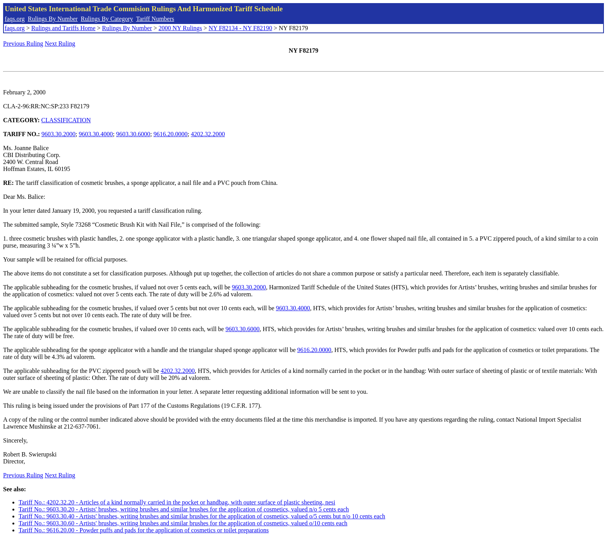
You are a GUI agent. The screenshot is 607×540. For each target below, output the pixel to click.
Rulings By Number (53, 18)
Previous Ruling (23, 43)
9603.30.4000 (96, 134)
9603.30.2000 (58, 134)
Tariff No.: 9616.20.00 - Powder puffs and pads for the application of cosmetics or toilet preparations (144, 530)
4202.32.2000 (208, 134)
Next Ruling (60, 43)
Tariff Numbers (155, 18)
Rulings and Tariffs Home (63, 28)
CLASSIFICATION (66, 120)
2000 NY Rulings (180, 28)
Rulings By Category (107, 18)
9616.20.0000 (170, 134)
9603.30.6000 (133, 134)
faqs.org (15, 18)
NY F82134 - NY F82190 (240, 28)
